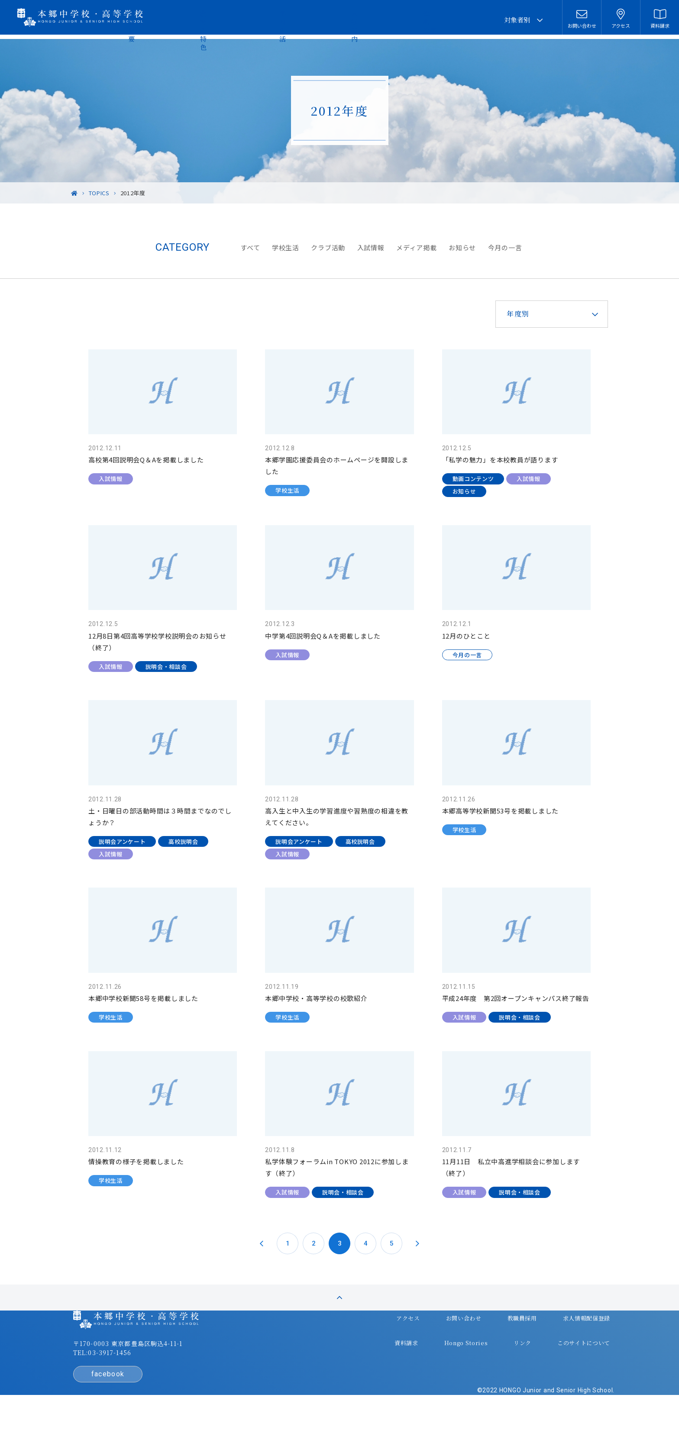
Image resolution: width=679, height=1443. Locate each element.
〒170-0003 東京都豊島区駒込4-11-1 (166, 1378)
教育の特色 (322, 19)
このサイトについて (536, 1366)
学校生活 (371, 19)
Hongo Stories (426, 1366)
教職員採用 (478, 1349)
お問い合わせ (424, 1349)
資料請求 (371, 1366)
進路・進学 (467, 19)
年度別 (500, 314)
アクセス (372, 1349)
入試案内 (417, 19)
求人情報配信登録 (540, 1349)
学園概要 (272, 19)
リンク (479, 1366)
